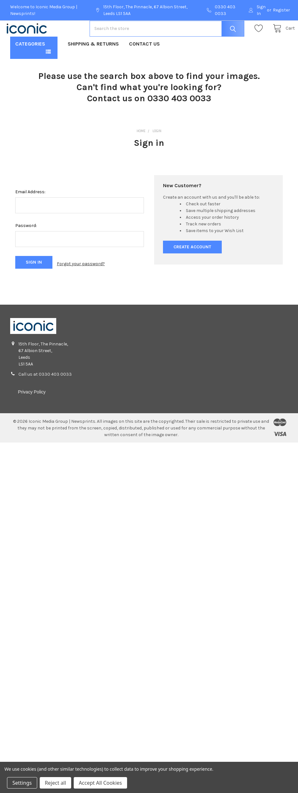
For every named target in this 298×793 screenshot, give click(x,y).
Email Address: (30, 212)
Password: (26, 246)
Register (281, 10)
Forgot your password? (81, 283)
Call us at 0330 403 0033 (45, 392)
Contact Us (144, 64)
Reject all (55, 782)
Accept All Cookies (100, 782)
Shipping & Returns (93, 64)
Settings (22, 782)
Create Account (192, 267)
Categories (30, 64)
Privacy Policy (31, 409)
